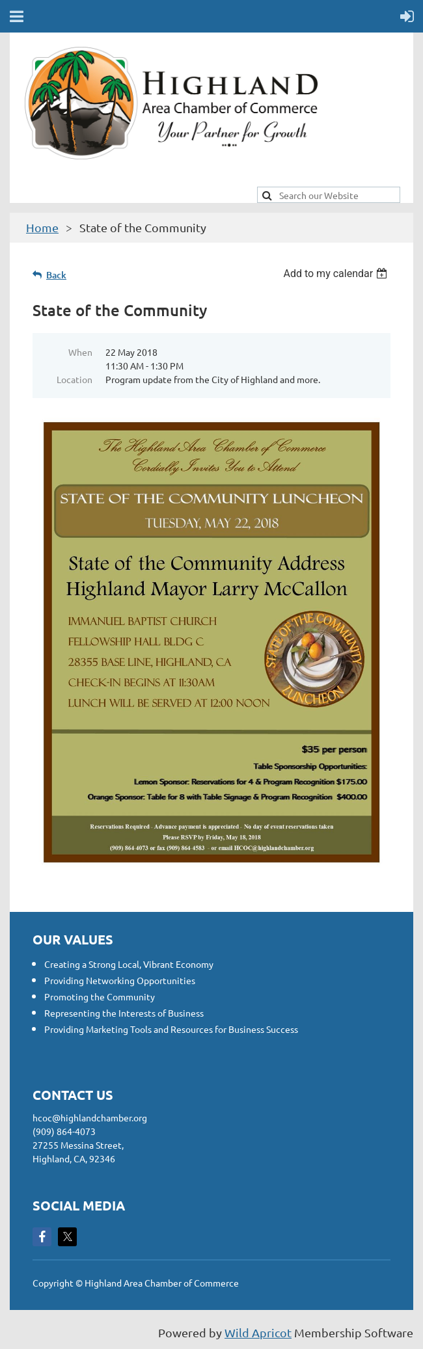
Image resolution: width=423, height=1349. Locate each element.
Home (42, 227)
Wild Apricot (258, 1332)
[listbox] (336, 273)
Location (74, 379)
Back (56, 275)
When (80, 352)
